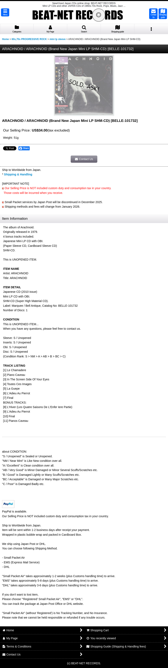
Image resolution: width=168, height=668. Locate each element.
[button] (5, 12)
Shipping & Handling (18, 174)
